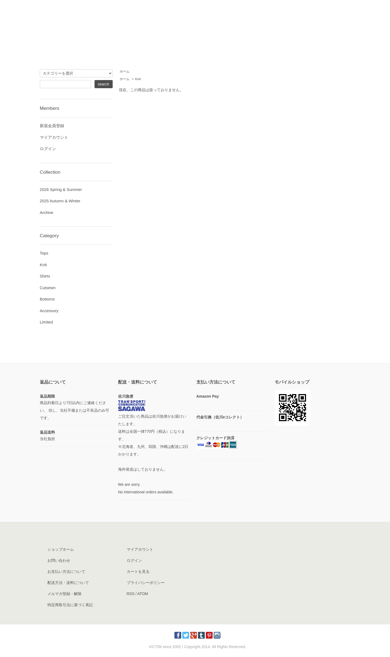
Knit (138, 79)
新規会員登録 (52, 125)
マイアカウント (54, 137)
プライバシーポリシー (146, 582)
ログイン (48, 148)
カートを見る (138, 571)
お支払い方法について (66, 571)
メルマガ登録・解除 (64, 594)
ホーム (124, 71)
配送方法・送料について (68, 582)
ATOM (142, 594)
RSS (131, 594)
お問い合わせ (58, 560)
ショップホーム (60, 549)
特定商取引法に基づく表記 (70, 605)
